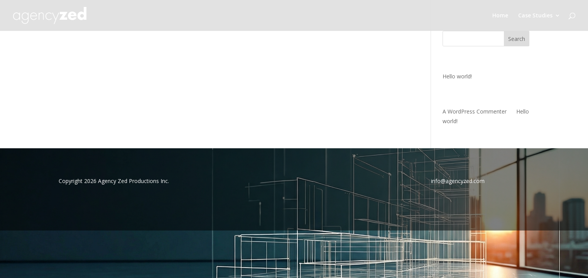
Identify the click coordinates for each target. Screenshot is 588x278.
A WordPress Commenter (475, 111)
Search (516, 38)
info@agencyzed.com (458, 181)
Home (500, 16)
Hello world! (457, 76)
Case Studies (535, 16)
